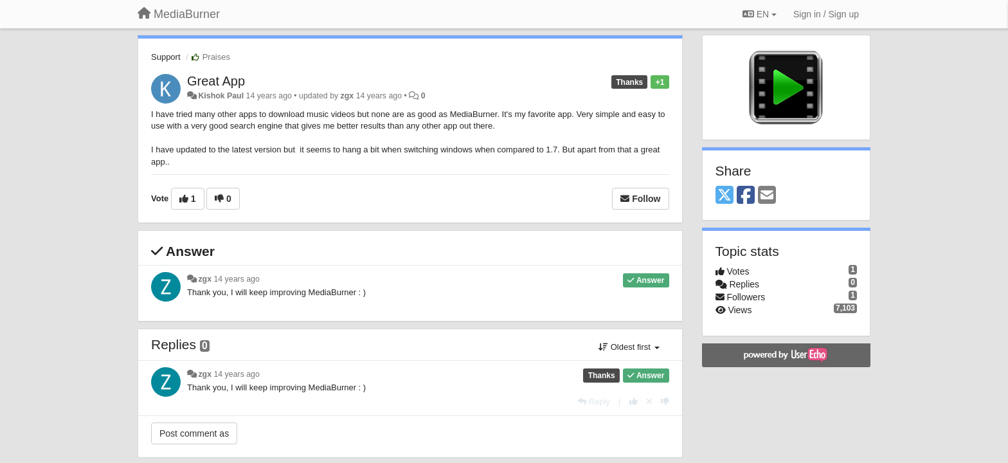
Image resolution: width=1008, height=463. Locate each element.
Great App (216, 81)
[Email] (767, 196)
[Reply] (594, 401)
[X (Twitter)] (725, 196)
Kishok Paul (221, 95)
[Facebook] (746, 196)
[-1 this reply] (665, 401)
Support (166, 57)
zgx (347, 95)
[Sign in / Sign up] (826, 14)
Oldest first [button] (628, 347)
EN (759, 14)
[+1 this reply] (633, 401)
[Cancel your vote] (649, 401)
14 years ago (236, 279)
